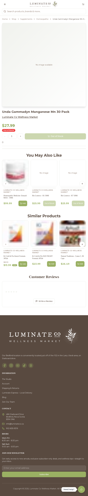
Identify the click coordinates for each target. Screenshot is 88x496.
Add (23, 203)
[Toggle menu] (5, 4)
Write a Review (44, 301)
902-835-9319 (12, 428)
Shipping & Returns (10, 388)
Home (5, 19)
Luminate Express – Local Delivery (17, 393)
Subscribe (44, 474)
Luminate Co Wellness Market (20, 117)
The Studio (7, 379)
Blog (4, 397)
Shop (14, 19)
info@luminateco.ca (15, 424)
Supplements (26, 19)
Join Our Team (8, 402)
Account (5, 384)
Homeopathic (42, 19)
